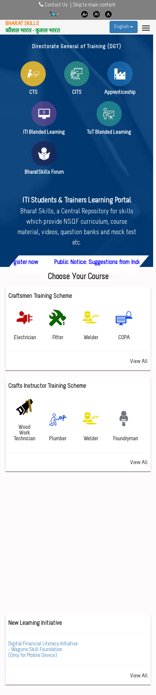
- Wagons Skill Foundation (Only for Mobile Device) (43, 649)
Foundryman (125, 426)
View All (139, 361)
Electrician (25, 325)
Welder (90, 325)
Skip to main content (94, 5)
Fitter (57, 325)
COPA (124, 325)
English (123, 26)
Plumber (57, 426)
